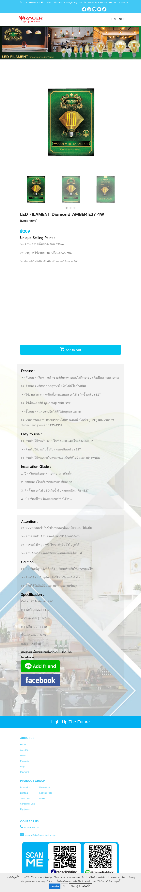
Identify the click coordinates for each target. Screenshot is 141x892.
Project (42, 798)
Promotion (25, 761)
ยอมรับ (55, 886)
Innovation (25, 787)
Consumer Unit (27, 804)
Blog (22, 766)
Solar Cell (25, 798)
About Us (24, 750)
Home (23, 744)
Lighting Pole (45, 793)
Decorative (44, 787)
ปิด (64, 886)
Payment (24, 772)
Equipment (25, 809)
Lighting (24, 793)
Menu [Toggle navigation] (117, 19)
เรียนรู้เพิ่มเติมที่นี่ (80, 886)
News (23, 755)
